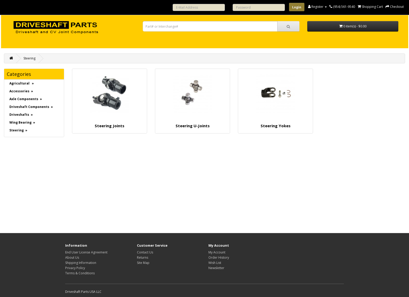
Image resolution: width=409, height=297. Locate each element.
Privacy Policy (75, 268)
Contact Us (145, 252)
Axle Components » (25, 99)
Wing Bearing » (22, 122)
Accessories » (21, 91)
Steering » (18, 130)
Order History (218, 257)
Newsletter (216, 268)
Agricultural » (21, 83)
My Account (216, 252)
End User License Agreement (86, 252)
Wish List (214, 262)
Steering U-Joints (193, 125)
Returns (142, 257)
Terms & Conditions (80, 273)
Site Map (143, 262)
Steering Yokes (276, 125)
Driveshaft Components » (31, 107)
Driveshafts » (21, 114)
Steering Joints (109, 125)
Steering (29, 58)
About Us (72, 257)
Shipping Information (80, 262)
